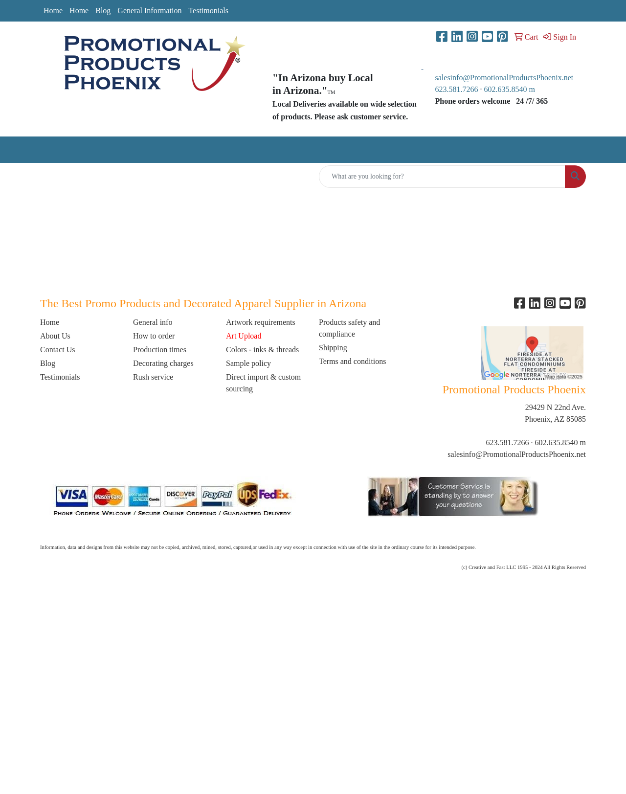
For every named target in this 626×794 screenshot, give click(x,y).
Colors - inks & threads (262, 349)
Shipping (333, 347)
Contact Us (57, 349)
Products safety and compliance (349, 328)
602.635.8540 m (510, 89)
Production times (159, 349)
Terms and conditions (352, 361)
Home (53, 10)
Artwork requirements (260, 322)
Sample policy (248, 363)
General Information (149, 10)
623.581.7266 (456, 89)
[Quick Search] (442, 176)
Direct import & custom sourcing (263, 383)
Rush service (153, 377)
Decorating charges (163, 363)
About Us (55, 336)
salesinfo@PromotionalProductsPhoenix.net (504, 77)
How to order (154, 336)
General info (152, 322)
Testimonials (208, 10)
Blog (103, 10)
